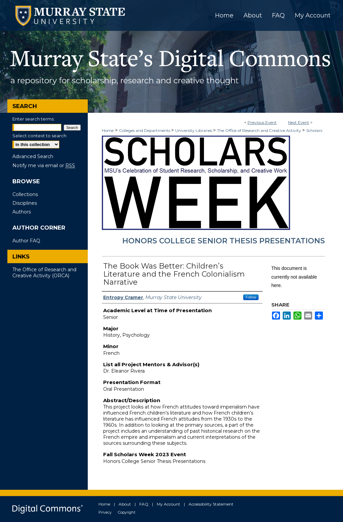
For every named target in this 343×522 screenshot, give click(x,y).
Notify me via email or (43, 165)
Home (108, 130)
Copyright (126, 512)
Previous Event (262, 122)
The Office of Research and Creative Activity (259, 130)
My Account (168, 504)
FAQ (143, 504)
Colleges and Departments (145, 130)
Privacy (105, 512)
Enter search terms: (33, 119)
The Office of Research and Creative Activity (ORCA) (44, 273)
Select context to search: (39, 135)
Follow (251, 297)
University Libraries (194, 130)
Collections (25, 194)
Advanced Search (32, 156)
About (125, 504)
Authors (21, 212)
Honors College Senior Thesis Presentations (223, 240)
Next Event (298, 122)
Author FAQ (26, 241)
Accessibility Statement (211, 504)
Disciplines (24, 203)
